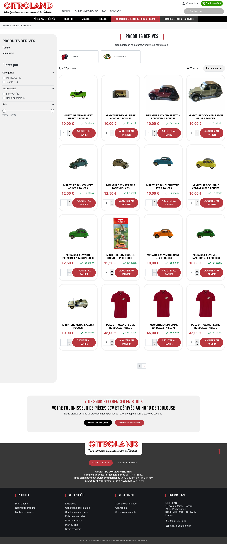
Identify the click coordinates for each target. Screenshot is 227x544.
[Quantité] (63, 133)
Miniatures (8, 53)
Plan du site (71, 524)
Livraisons (70, 503)
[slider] (4, 111)
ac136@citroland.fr (180, 525)
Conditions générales (76, 512)
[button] (190, 3)
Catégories (8, 72)
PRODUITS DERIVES (18, 41)
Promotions (21, 503)
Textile (6, 47)
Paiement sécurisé (75, 516)
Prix (4, 104)
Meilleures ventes (24, 512)
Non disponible (15, 97)
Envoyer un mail (93, 3)
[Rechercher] (204, 11)
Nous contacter (73, 520)
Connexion (121, 507)
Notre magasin (73, 529)
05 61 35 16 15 (71, 3)
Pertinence (214, 68)
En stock (13, 93)
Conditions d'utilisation (77, 507)
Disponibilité (9, 88)
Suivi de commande (126, 503)
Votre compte (127, 495)
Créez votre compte (125, 512)
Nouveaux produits (25, 507)
